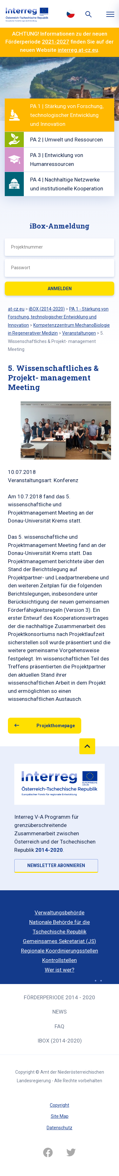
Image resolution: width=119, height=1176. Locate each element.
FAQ (59, 1026)
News (59, 1011)
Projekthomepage (55, 725)
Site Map (60, 1116)
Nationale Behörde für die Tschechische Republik (59, 927)
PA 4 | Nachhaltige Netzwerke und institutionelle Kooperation (66, 184)
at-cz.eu (16, 308)
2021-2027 (55, 41)
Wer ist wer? (59, 970)
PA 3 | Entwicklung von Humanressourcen (56, 159)
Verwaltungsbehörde (59, 912)
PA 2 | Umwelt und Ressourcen (66, 139)
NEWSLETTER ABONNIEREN (56, 865)
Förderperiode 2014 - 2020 (59, 997)
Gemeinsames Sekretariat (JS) (59, 941)
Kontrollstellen (59, 960)
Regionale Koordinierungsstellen (59, 950)
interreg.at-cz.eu (78, 50)
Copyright (59, 1105)
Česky (71, 14)
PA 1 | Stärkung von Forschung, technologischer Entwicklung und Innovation (66, 115)
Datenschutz (59, 1127)
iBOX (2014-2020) (59, 1040)
